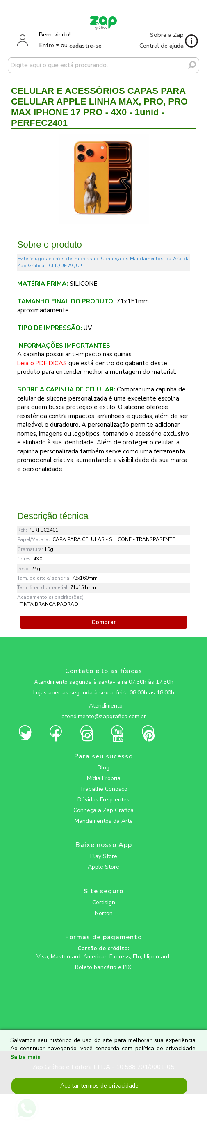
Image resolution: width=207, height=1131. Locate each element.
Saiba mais (25, 1057)
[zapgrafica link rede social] (103, 699)
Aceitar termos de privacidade (99, 1086)
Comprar (103, 622)
